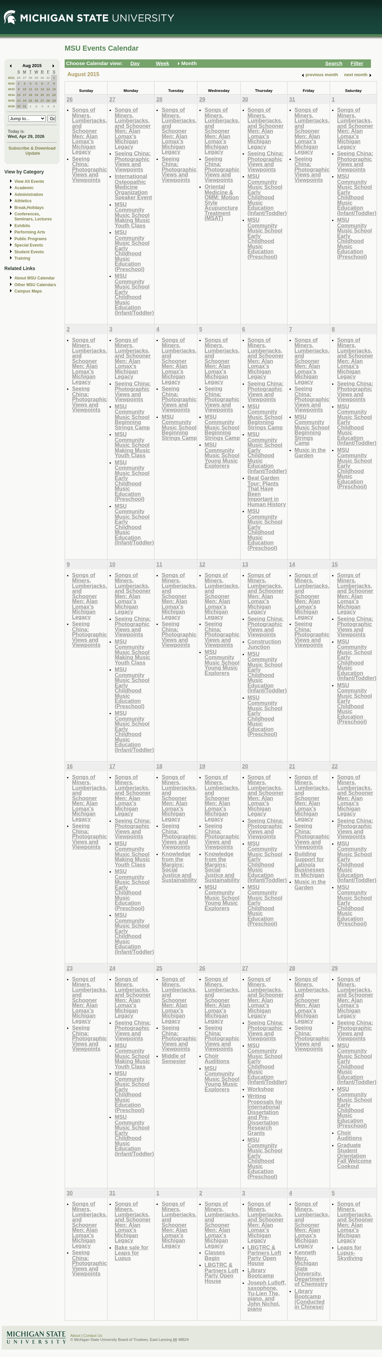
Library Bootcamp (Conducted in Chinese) (310, 1299)
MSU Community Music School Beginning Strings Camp (132, 416)
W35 (11, 100)
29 (36, 78)
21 (48, 95)
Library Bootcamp (261, 1273)
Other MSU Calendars (35, 284)
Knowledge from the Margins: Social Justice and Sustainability (179, 867)
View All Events (29, 181)
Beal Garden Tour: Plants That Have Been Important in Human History (267, 491)
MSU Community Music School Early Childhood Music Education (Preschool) (132, 250)
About (75, 1336)
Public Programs (30, 239)
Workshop (261, 1089)
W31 (11, 78)
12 (36, 89)
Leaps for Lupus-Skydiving (350, 1252)
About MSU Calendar (34, 278)
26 (18, 78)
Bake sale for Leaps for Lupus (131, 1252)
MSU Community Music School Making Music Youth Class (132, 214)
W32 (11, 83)
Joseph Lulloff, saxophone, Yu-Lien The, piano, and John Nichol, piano (267, 1296)
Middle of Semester (174, 1058)
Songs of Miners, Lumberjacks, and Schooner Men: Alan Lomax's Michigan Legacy (89, 131)
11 (30, 89)
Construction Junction (264, 644)
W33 (11, 89)
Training (22, 258)
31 (48, 78)
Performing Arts (29, 232)
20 (42, 95)
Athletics (22, 201)
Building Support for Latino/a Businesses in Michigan (310, 864)
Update (32, 153)
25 (30, 100)
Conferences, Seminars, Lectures (33, 216)
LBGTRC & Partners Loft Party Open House (221, 1273)
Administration (28, 194)
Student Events (29, 252)
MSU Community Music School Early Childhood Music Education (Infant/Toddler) (134, 294)
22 (54, 95)
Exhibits (22, 225)
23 (18, 100)
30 (42, 78)
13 (42, 89)
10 (24, 89)
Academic (24, 188)
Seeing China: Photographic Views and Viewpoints (89, 169)
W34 (11, 95)
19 (36, 95)
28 (30, 78)
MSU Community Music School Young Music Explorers (221, 455)
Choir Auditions (217, 1058)
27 (24, 78)
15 (54, 89)
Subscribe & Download (32, 148)
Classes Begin (214, 1255)
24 (24, 100)
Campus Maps (28, 291)
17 (24, 95)
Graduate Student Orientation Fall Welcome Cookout (354, 1155)
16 (18, 95)
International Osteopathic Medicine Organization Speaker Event (133, 186)
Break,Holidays (29, 207)
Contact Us (92, 1336)
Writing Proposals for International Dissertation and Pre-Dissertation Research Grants (265, 1114)
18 (30, 95)
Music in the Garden (310, 453)
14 (48, 89)
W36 (11, 106)
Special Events (28, 245)
